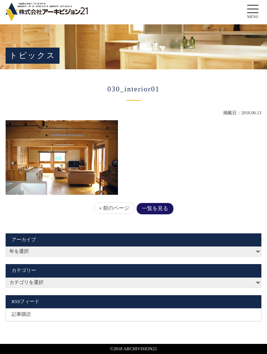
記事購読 (21, 314)
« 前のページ (114, 208)
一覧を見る (155, 208)
